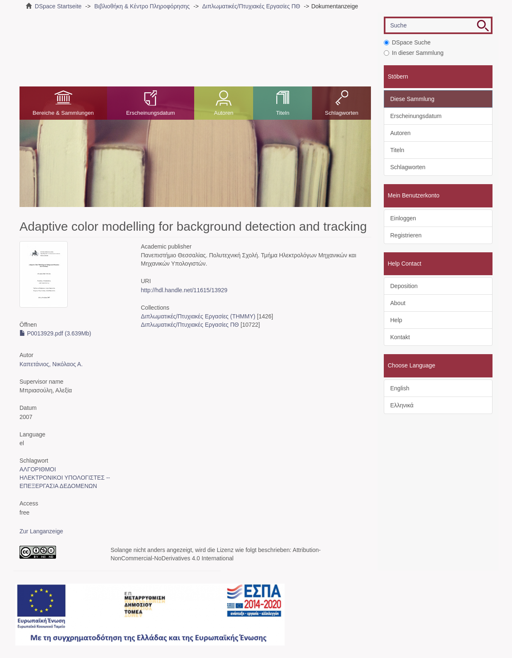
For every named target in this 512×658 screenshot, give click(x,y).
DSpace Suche (407, 42)
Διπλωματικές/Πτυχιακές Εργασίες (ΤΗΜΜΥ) (198, 316)
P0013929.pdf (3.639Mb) (55, 333)
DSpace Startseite (58, 6)
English (400, 388)
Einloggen (403, 218)
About (398, 303)
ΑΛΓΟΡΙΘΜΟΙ (38, 469)
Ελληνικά (402, 405)
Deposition (404, 286)
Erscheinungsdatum (150, 113)
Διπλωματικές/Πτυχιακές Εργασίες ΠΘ (251, 6)
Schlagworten (341, 113)
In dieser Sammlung (414, 52)
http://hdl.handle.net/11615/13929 (184, 290)
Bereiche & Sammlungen (63, 113)
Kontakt (400, 337)
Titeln (282, 113)
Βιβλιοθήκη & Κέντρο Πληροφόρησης (142, 6)
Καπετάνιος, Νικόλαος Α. (51, 364)
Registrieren (406, 235)
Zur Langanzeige (41, 531)
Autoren (224, 113)
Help (396, 320)
